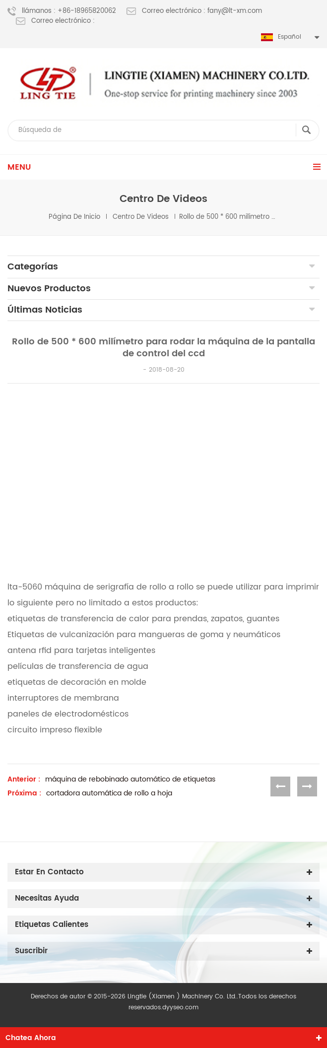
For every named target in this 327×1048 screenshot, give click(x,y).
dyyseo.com (180, 1007)
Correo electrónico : (55, 21)
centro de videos (141, 217)
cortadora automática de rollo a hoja (109, 793)
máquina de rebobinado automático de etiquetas (130, 779)
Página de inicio (74, 217)
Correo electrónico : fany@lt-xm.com (194, 11)
